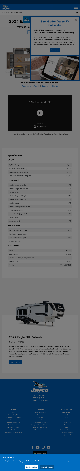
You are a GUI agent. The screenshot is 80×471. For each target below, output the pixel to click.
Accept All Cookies (46, 467)
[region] (40, 462)
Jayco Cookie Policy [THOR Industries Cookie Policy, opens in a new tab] (33, 463)
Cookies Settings (31, 467)
